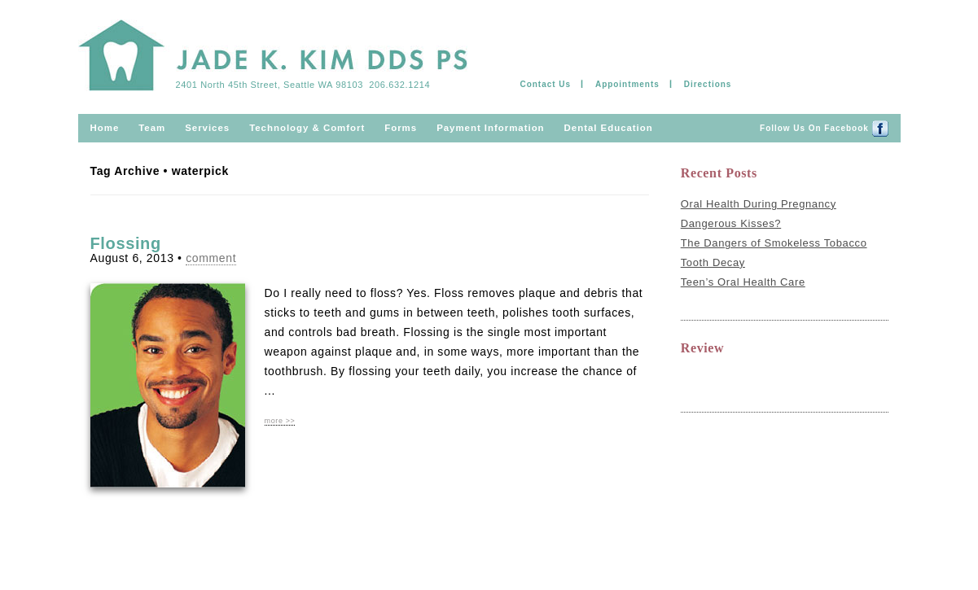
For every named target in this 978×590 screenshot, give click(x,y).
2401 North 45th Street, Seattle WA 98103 (269, 85)
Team (151, 128)
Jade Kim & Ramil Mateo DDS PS (272, 59)
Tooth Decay (713, 262)
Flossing (125, 243)
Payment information (490, 128)
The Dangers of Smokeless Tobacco (774, 243)
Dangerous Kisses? (731, 223)
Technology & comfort (307, 128)
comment (211, 257)
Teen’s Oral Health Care (743, 282)
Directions (708, 84)
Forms (400, 128)
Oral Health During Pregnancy (758, 204)
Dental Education (608, 128)
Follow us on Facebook (824, 128)
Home (105, 128)
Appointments (627, 84)
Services (207, 128)
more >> (280, 421)
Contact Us (545, 84)
